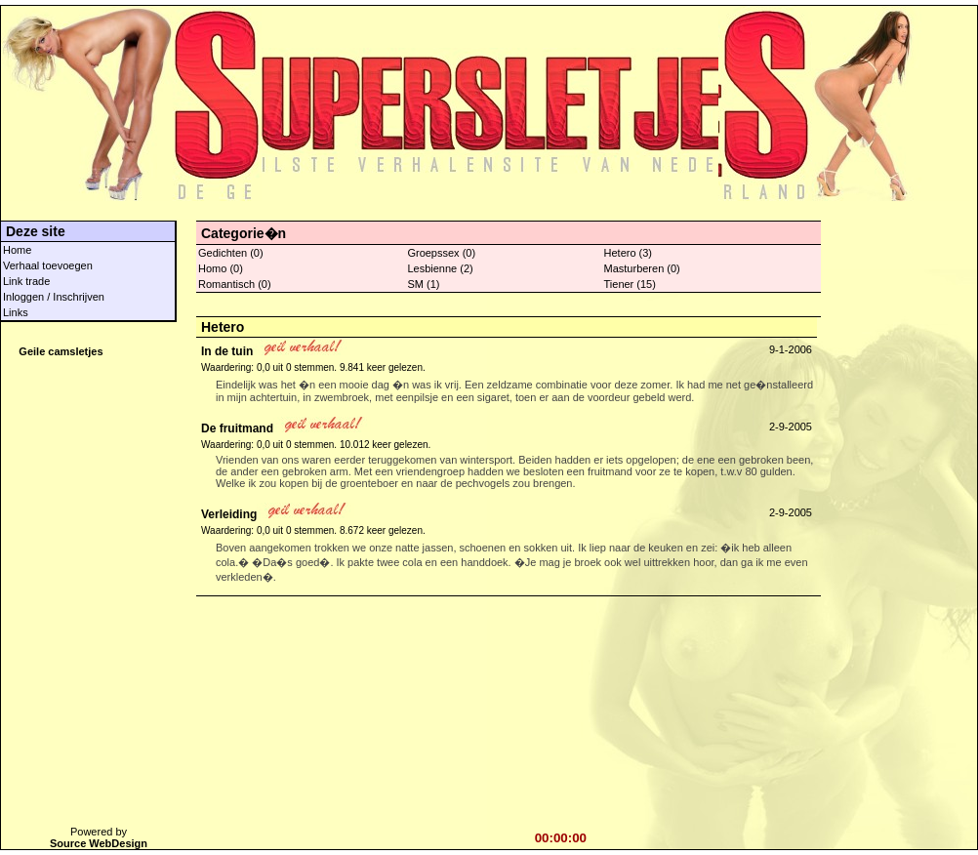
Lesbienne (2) (439, 268)
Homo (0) (220, 268)
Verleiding (229, 514)
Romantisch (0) (234, 284)
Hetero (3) (628, 253)
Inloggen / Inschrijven (53, 297)
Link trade (26, 281)
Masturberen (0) (642, 268)
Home (17, 250)
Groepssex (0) (441, 253)
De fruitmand (237, 428)
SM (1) (423, 284)
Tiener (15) (630, 284)
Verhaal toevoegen (48, 265)
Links (15, 312)
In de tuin (227, 351)
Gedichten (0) (231, 253)
